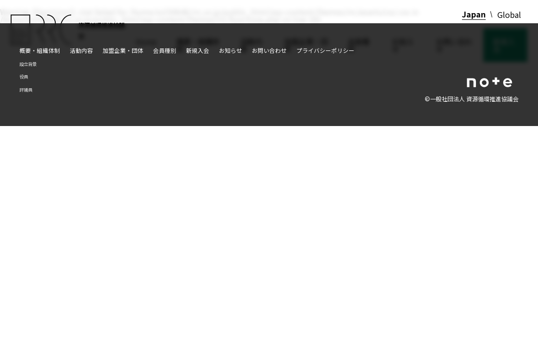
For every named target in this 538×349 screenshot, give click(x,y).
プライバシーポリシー (325, 50)
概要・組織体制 (39, 50)
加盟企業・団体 (123, 50)
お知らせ (230, 50)
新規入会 (197, 50)
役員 (23, 76)
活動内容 (81, 50)
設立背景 (28, 64)
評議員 (25, 89)
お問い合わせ (269, 50)
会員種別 (164, 50)
